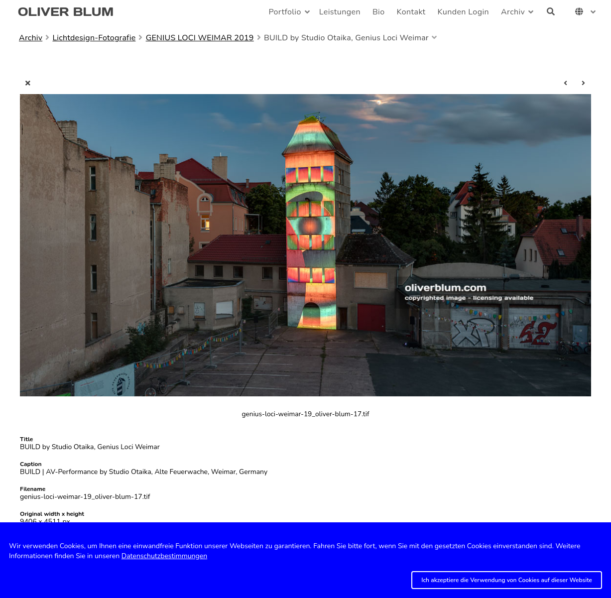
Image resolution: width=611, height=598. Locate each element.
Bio (378, 11)
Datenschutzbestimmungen (164, 556)
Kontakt (411, 11)
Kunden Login (463, 11)
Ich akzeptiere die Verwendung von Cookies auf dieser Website (506, 580)
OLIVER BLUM (66, 11)
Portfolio (284, 11)
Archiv (513, 11)
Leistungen (340, 11)
